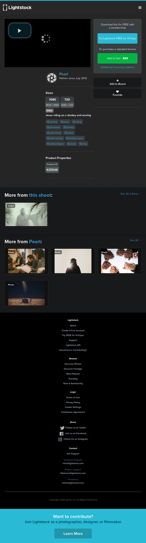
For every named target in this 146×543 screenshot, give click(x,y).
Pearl (63, 74)
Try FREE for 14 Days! (73, 335)
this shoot (40, 195)
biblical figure (55, 143)
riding (77, 121)
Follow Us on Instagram (76, 439)
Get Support (73, 453)
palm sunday (55, 138)
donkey (69, 127)
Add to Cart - (117, 58)
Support (73, 340)
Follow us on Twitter (75, 427)
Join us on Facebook (75, 433)
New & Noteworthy (73, 383)
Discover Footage (73, 368)
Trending (73, 378)
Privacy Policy (73, 402)
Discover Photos (73, 363)
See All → (135, 240)
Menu (140, 8)
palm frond (54, 132)
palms (69, 132)
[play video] (19, 30)
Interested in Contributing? (73, 350)
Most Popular (73, 373)
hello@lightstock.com (73, 482)
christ (71, 143)
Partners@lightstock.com (73, 473)
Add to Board (117, 82)
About (73, 325)
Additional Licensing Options (117, 67)
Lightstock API (73, 345)
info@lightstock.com (73, 463)
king (83, 143)
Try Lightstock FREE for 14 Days (117, 38)
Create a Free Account (73, 330)
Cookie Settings (73, 407)
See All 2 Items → (131, 194)
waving (52, 121)
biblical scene (75, 138)
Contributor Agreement (73, 412)
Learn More (73, 533)
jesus (65, 121)
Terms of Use (73, 397)
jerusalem (53, 127)
